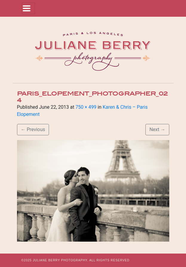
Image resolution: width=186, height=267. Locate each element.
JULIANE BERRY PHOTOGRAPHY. (60, 260)
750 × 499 (86, 107)
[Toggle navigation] (28, 8)
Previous (33, 129)
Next (157, 129)
